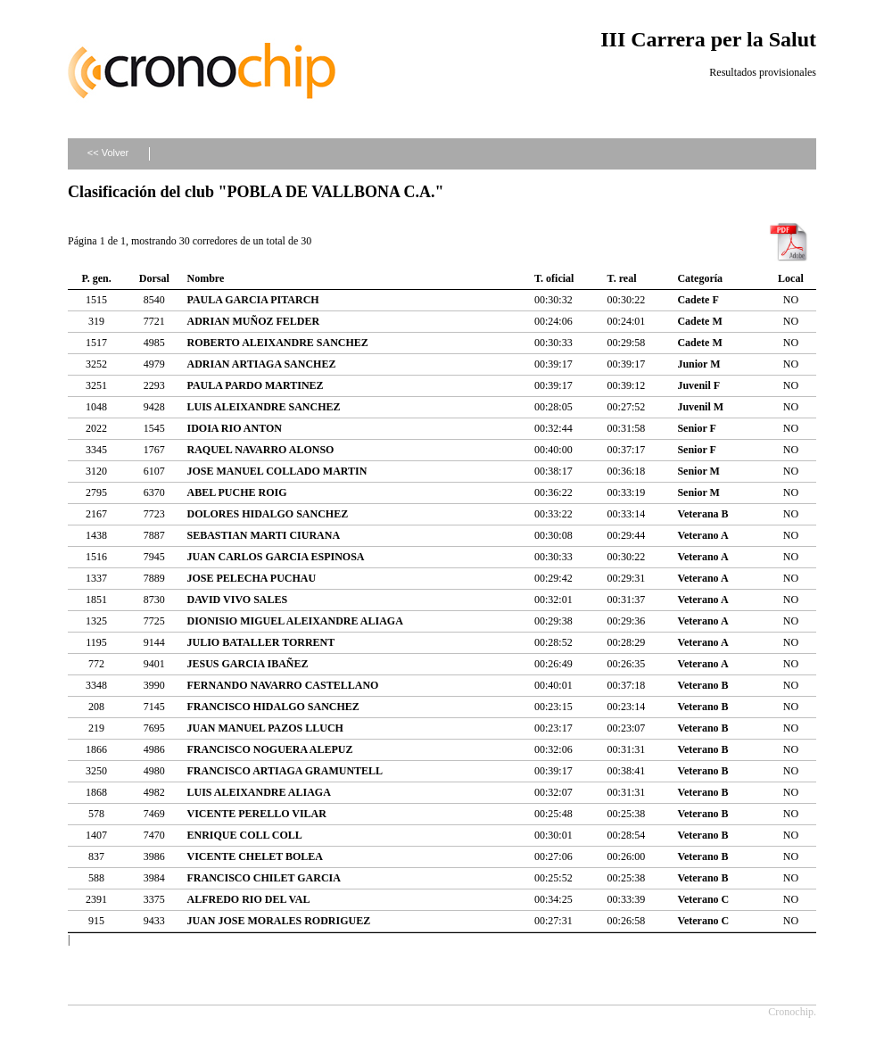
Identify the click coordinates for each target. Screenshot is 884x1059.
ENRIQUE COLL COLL (244, 835)
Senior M (698, 471)
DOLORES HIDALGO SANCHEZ (267, 514)
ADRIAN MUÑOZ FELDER (252, 321)
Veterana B (702, 514)
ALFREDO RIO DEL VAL (248, 899)
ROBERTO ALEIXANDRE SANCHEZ (277, 342)
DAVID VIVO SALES (236, 599)
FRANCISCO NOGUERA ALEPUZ (269, 749)
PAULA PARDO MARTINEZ (254, 385)
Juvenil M (700, 407)
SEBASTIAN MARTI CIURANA (263, 535)
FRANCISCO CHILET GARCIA (263, 878)
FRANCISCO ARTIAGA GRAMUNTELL (284, 771)
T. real (622, 278)
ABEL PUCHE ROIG (236, 492)
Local (791, 278)
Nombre (205, 278)
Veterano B (702, 685)
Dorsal (154, 278)
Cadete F (697, 300)
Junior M (698, 364)
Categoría (700, 278)
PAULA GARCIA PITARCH (252, 300)
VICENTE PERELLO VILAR (256, 813)
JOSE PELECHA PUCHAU (251, 578)
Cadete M (699, 321)
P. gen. (96, 278)
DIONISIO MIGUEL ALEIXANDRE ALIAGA (294, 621)
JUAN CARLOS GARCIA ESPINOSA (275, 556)
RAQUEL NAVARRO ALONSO (260, 449)
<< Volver (107, 152)
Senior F (696, 428)
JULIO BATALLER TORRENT (260, 642)
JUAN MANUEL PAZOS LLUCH (264, 728)
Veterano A (702, 535)
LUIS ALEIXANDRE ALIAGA (258, 792)
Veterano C (703, 899)
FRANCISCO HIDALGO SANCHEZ (272, 706)
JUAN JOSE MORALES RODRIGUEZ (278, 920)
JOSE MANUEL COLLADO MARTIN (276, 471)
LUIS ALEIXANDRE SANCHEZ (263, 407)
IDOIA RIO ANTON (233, 428)
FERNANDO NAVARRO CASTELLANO (282, 685)
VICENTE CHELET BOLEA (254, 856)
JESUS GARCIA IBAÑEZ (247, 664)
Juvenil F (698, 385)
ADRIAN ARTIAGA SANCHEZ (260, 364)
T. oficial (554, 278)
